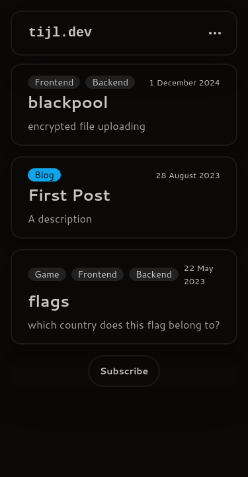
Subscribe (124, 371)
